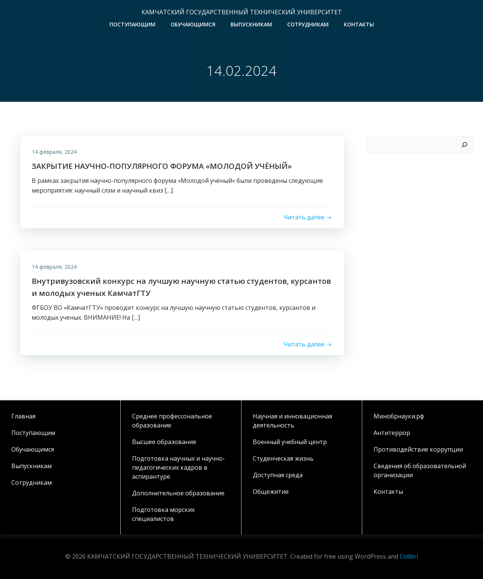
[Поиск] (464, 144)
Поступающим (132, 24)
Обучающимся (193, 24)
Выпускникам (251, 24)
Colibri (409, 557)
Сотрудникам (308, 24)
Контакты (359, 24)
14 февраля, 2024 (54, 151)
